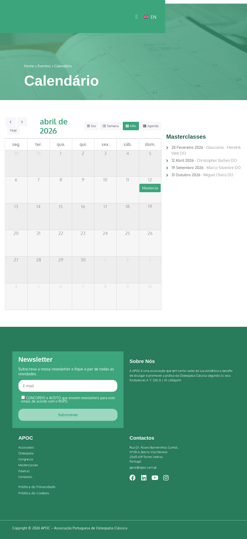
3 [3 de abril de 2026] (105, 153)
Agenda (152, 126)
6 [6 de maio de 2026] (61, 286)
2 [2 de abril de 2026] (83, 153)
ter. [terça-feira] (38, 144)
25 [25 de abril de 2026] (127, 233)
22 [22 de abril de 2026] (60, 233)
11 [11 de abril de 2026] (127, 179)
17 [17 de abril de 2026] (105, 206)
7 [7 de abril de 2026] (38, 179)
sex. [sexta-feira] (106, 144)
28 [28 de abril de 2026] (38, 259)
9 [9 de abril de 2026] (83, 179)
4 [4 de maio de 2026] (16, 286)
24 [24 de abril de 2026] (105, 233)
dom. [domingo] (150, 144)
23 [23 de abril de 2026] (83, 233)
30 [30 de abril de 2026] (83, 259)
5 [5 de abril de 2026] (150, 153)
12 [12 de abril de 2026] (150, 179)
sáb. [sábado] (128, 144)
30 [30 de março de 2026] (16, 153)
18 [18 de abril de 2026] (128, 206)
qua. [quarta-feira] (61, 144)
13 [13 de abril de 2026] (16, 206)
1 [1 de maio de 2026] (105, 259)
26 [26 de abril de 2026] (150, 233)
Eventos (44, 65)
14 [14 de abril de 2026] (38, 206)
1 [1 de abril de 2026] (61, 153)
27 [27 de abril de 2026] (16, 259)
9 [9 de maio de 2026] (127, 286)
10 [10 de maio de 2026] (150, 286)
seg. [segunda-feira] (16, 144)
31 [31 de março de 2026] (39, 153)
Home (29, 65)
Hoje (13, 130)
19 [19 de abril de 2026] (150, 206)
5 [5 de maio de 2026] (38, 286)
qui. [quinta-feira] (83, 144)
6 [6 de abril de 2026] (16, 179)
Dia (93, 126)
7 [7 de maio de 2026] (83, 286)
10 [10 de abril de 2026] (105, 179)
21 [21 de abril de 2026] (39, 233)
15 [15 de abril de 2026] (61, 206)
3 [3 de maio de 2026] (150, 259)
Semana (113, 126)
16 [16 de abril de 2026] (83, 206)
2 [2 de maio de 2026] (127, 259)
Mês (133, 126)
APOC (25, 438)
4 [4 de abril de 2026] (127, 153)
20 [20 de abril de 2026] (16, 233)
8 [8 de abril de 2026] (61, 179)
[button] (217, 17)
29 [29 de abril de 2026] (60, 259)
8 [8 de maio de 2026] (105, 286)
